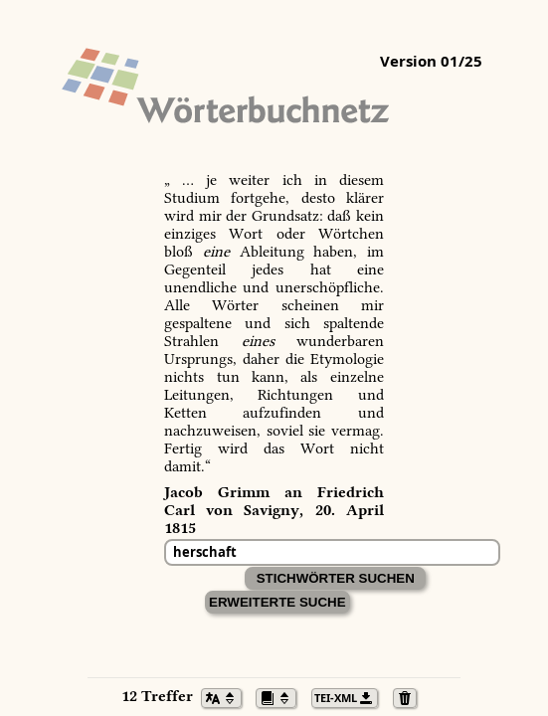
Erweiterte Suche (277, 602)
